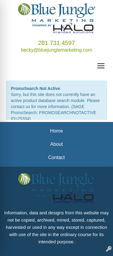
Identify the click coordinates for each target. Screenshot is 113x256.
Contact (56, 157)
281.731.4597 (56, 43)
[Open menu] (101, 66)
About (56, 144)
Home (56, 130)
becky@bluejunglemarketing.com (56, 50)
